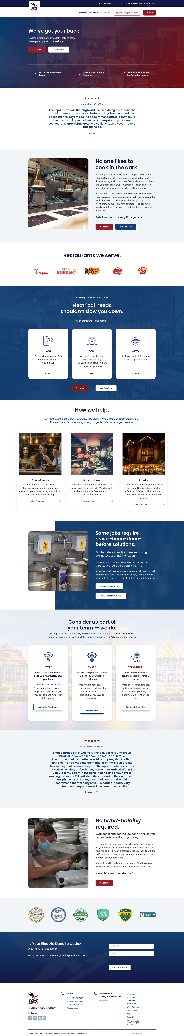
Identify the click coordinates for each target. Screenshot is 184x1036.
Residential (94, 13)
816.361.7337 (79, 1001)
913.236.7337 (78, 998)
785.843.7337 (80, 1005)
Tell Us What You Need (110, 596)
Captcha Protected (118, 959)
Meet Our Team (92, 710)
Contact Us (131, 1017)
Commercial (106, 13)
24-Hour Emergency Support (127, 13)
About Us (130, 994)
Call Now (149, 13)
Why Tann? (82, 13)
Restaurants (131, 1004)
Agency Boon (82, 1034)
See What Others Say (135, 707)
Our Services (59, 49)
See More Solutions (109, 586)
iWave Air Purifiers (134, 1007)
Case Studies (132, 1010)
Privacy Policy (136, 1034)
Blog (128, 1014)
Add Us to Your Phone (48, 707)
